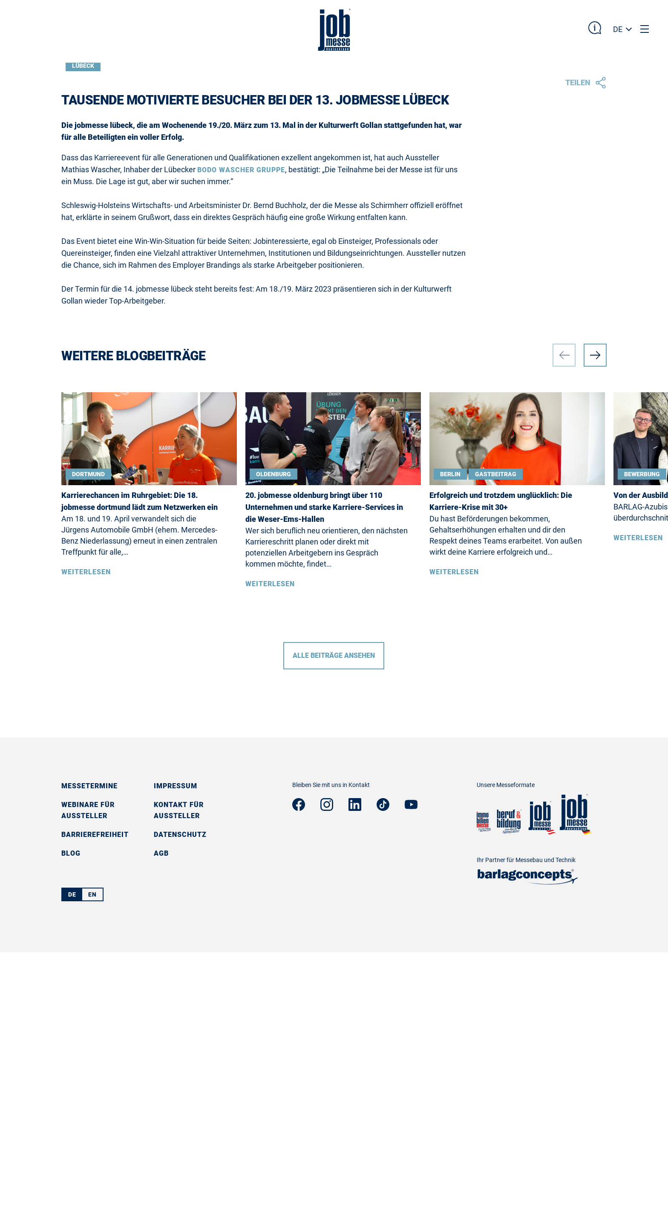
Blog (71, 1125)
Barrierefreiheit (95, 1106)
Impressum (175, 1057)
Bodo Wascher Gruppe (241, 441)
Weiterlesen (86, 843)
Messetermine (89, 1057)
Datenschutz (180, 1106)
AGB (161, 1125)
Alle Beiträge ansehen (334, 927)
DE (617, 29)
